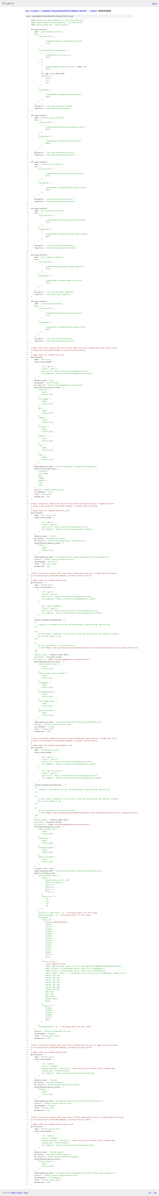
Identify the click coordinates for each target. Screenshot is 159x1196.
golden (93, 10)
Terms (25, 1193)
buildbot (35, 10)
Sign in (154, 3)
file (70, 16)
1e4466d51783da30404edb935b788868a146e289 (63, 10)
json (155, 1193)
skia (27, 10)
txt (149, 1193)
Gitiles (13, 1193)
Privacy (19, 1193)
